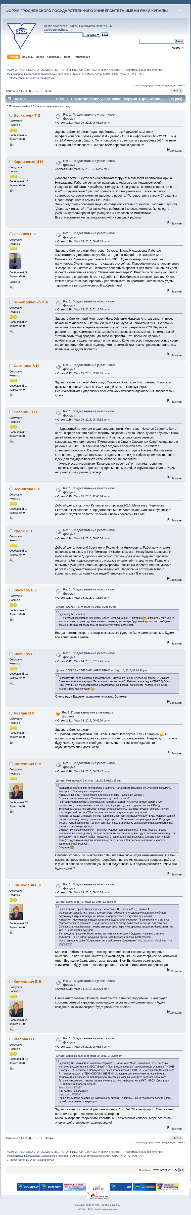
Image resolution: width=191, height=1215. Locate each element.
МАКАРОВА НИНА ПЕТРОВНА (122, 73)
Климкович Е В (28, 764)
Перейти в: (145, 1170)
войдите (101, 25)
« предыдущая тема (147, 85)
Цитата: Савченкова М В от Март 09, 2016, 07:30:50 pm (89, 1056)
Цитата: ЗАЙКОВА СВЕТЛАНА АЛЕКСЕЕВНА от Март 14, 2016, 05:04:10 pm (101, 670)
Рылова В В (25, 1039)
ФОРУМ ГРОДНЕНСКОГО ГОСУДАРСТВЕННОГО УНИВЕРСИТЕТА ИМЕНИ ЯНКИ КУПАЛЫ (86, 10)
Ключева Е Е (25, 590)
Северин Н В (25, 412)
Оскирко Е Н (25, 234)
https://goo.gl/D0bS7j (70, 1087)
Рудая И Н (23, 531)
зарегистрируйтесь (56, 29)
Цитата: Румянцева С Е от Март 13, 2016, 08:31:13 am (88, 780)
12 (40, 90)
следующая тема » (173, 85)
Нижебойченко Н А (31, 302)
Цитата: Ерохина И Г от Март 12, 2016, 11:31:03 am (86, 901)
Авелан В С (24, 713)
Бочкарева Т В (27, 115)
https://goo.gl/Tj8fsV (70, 1094)
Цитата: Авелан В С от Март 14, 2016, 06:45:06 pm (86, 607)
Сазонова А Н (26, 365)
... (37, 90)
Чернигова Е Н (27, 489)
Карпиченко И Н (28, 161)
